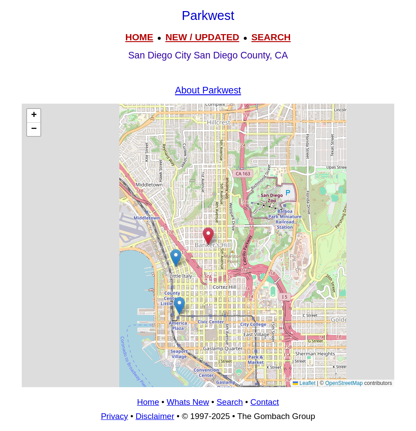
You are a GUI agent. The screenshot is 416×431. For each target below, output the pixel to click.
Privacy (114, 416)
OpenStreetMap (344, 383)
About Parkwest (208, 90)
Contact (265, 402)
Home (148, 402)
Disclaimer (155, 416)
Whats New (188, 402)
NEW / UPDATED (202, 37)
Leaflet (304, 383)
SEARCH (271, 37)
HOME (139, 37)
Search (229, 402)
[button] (179, 306)
